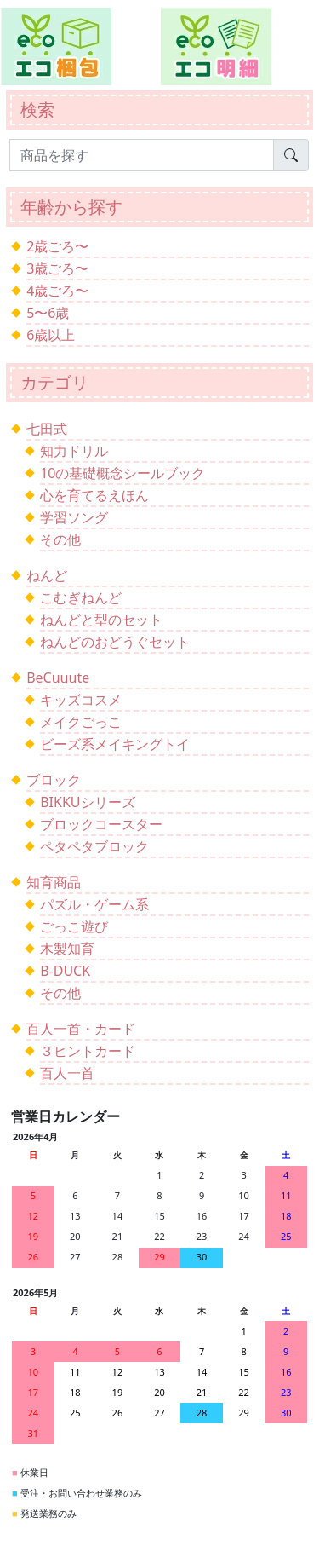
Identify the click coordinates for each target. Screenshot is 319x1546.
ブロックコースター (101, 824)
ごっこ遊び (74, 926)
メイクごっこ (81, 721)
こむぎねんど (81, 597)
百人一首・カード (80, 1028)
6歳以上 (50, 335)
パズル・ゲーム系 (94, 904)
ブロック (53, 779)
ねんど (46, 575)
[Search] (141, 155)
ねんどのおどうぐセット (115, 641)
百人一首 (67, 1073)
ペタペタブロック (94, 846)
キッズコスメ (81, 699)
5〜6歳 (47, 312)
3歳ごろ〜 (57, 268)
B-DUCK (65, 970)
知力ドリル (74, 450)
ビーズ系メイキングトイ (115, 744)
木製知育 (67, 948)
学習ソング (74, 517)
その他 (60, 539)
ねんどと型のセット (101, 619)
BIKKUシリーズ (87, 802)
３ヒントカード (87, 1050)
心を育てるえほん (94, 495)
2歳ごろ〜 (57, 246)
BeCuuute (57, 677)
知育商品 (53, 882)
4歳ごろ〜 (57, 290)
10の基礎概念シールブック (122, 473)
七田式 (46, 428)
